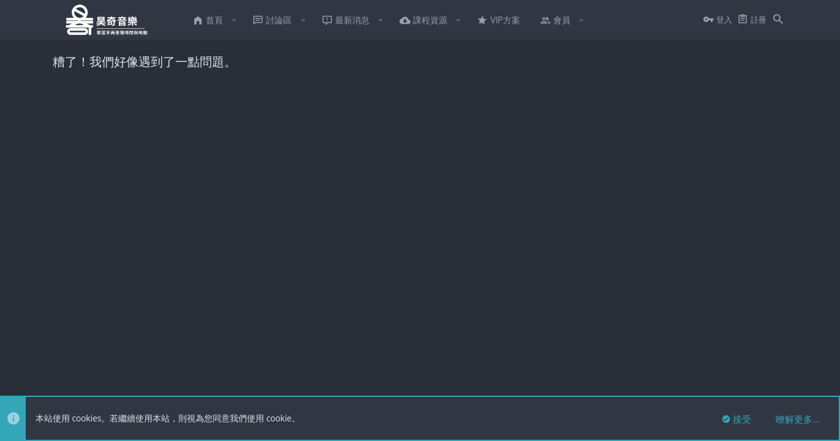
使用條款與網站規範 (647, 381)
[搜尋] (778, 20)
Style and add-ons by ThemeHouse (321, 332)
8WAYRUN (200, 355)
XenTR (115, 344)
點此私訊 (536, 133)
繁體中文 (103, 381)
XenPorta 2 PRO (81, 355)
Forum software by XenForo (152, 332)
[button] (234, 20)
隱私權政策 (710, 381)
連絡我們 (588, 381)
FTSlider (67, 344)
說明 (746, 381)
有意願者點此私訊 (446, 174)
